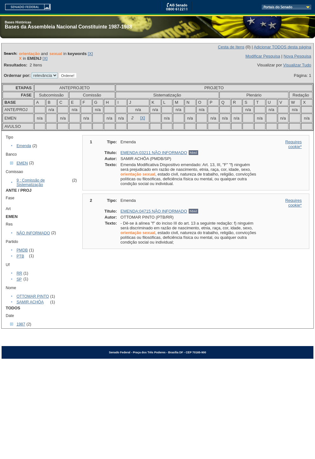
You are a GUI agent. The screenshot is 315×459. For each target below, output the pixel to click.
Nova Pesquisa (297, 56)
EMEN (22, 163)
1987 (20, 324)
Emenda (23, 146)
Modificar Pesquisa (262, 56)
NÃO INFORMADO (33, 233)
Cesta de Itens (231, 47)
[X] (90, 53)
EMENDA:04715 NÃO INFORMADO (154, 211)
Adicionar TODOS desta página (282, 47)
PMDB (22, 250)
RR (19, 273)
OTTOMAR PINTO (32, 296)
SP (19, 279)
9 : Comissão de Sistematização (30, 182)
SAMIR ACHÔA (30, 302)
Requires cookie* (293, 144)
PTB (20, 256)
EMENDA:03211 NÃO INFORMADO (154, 152)
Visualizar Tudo (297, 65)
